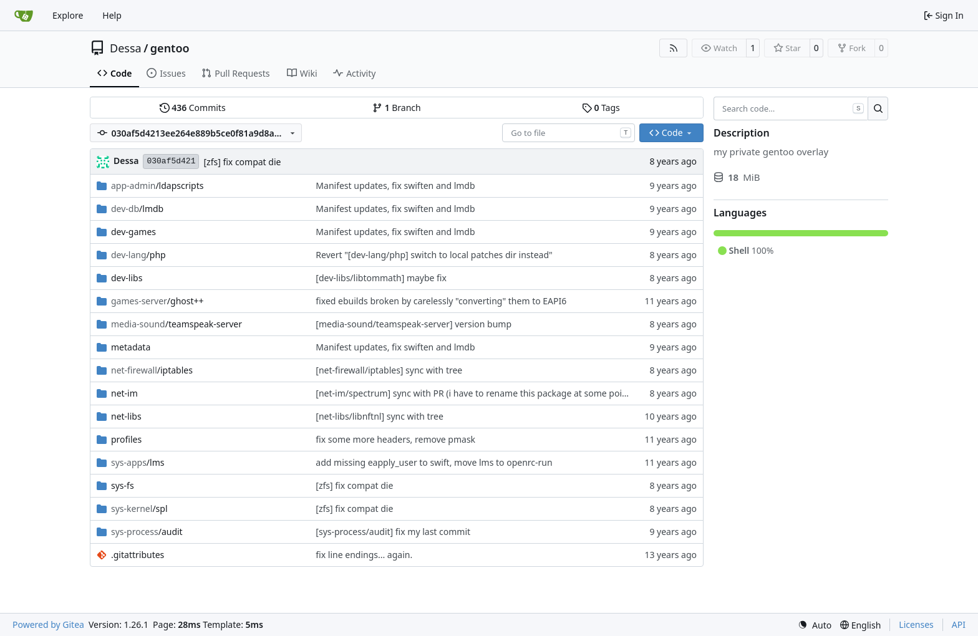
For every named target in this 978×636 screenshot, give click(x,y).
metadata (130, 347)
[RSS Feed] (673, 48)
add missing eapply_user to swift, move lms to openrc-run (434, 462)
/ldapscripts (157, 185)
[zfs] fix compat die (242, 162)
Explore (67, 15)
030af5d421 (171, 161)
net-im (124, 393)
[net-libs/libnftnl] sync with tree (379, 416)
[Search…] (878, 108)
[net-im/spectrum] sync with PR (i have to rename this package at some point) (474, 393)
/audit (147, 531)
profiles (126, 439)
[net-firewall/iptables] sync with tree (389, 370)
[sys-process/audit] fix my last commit (393, 531)
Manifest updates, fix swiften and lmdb (395, 185)
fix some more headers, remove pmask (395, 439)
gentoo (170, 48)
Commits (193, 107)
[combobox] (568, 132)
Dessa (126, 48)
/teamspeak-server (176, 324)
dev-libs (126, 278)
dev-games (133, 232)
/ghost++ (157, 301)
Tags (601, 107)
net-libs (126, 416)
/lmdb (137, 208)
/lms (137, 462)
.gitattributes (137, 555)
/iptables (152, 370)
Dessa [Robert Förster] (126, 160)
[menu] (814, 625)
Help (112, 15)
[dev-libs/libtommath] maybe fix (381, 278)
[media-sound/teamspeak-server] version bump (413, 324)
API (959, 624)
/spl (139, 508)
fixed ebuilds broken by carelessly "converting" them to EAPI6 (441, 301)
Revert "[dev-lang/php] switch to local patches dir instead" (434, 255)
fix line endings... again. (364, 555)
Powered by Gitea (48, 624)
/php (138, 255)
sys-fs (122, 485)
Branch (396, 107)
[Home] (23, 15)
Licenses (916, 624)
